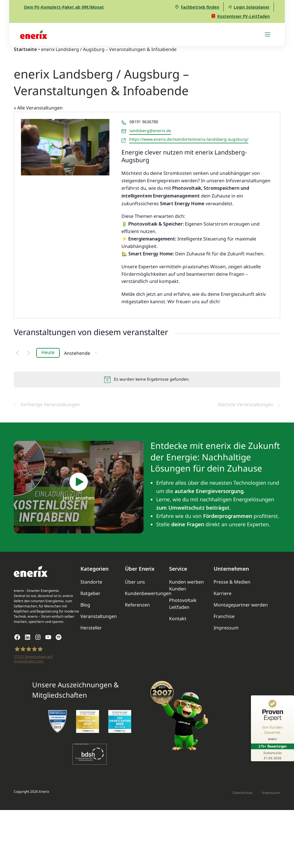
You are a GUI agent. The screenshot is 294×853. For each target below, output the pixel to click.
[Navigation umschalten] (267, 34)
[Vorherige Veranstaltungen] (17, 352)
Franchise (224, 616)
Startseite (25, 49)
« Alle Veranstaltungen (38, 108)
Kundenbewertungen (148, 593)
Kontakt (177, 619)
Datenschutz (243, 793)
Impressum (226, 628)
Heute (48, 352)
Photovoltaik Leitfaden (183, 604)
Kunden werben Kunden (186, 586)
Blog (85, 605)
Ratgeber (90, 593)
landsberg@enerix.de (150, 131)
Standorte (91, 582)
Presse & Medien (232, 582)
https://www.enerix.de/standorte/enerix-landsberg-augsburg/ (188, 139)
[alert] (147, 379)
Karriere (222, 593)
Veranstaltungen (98, 616)
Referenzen (137, 605)
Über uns (135, 582)
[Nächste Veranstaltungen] (28, 352)
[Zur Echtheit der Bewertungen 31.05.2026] (272, 755)
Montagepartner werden (241, 605)
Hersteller (91, 628)
